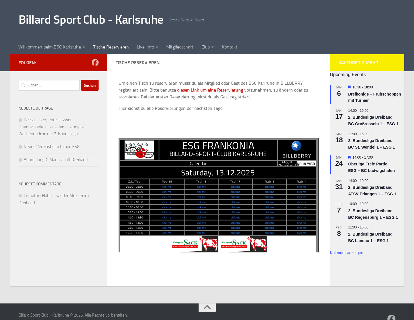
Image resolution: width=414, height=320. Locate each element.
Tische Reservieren (111, 47)
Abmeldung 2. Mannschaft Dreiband (56, 159)
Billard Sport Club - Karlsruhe (91, 20)
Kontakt (229, 47)
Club (205, 47)
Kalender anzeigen (346, 252)
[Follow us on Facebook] (95, 62)
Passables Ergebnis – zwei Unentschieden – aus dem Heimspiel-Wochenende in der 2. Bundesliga (53, 126)
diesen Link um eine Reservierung (210, 90)
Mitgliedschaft (179, 47)
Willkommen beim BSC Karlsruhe (49, 47)
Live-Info (145, 47)
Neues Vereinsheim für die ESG (51, 146)
